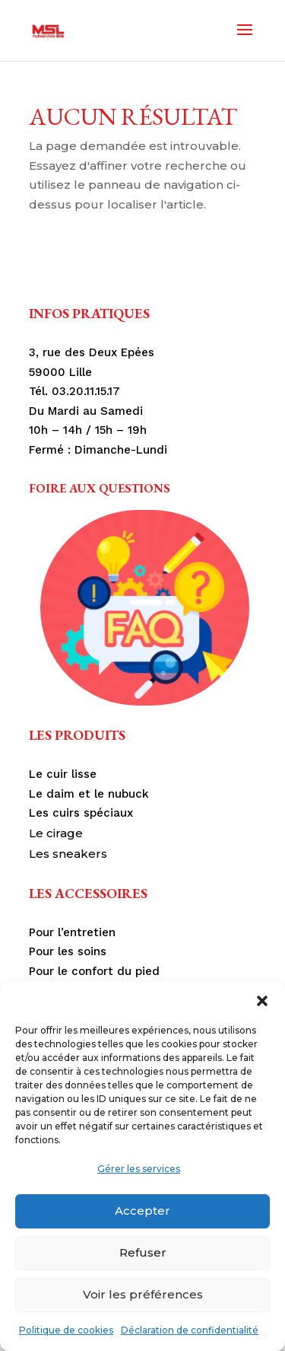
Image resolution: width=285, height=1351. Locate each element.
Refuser (142, 1252)
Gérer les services (138, 1168)
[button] (262, 1000)
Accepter (142, 1210)
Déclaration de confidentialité (189, 1330)
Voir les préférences (143, 1294)
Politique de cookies (66, 1330)
